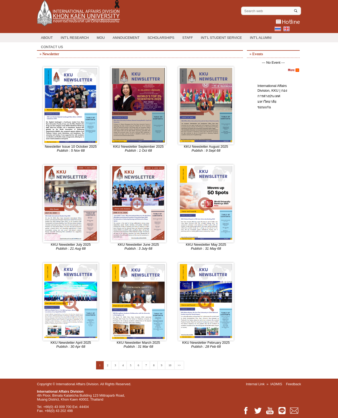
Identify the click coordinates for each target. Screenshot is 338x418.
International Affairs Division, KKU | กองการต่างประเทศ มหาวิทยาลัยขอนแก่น (272, 96)
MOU (101, 38)
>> (179, 365)
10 (169, 365)
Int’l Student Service (221, 38)
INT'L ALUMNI (260, 38)
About (47, 38)
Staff (187, 38)
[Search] (296, 9)
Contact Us (52, 47)
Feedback (293, 384)
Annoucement (126, 38)
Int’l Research (75, 38)
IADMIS (276, 384)
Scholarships (160, 38)
